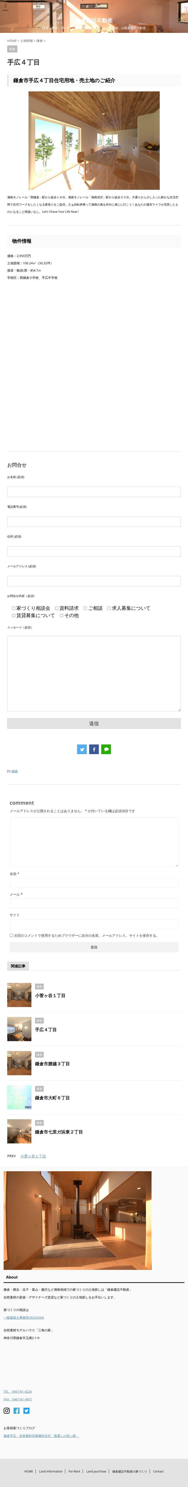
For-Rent (74, 1471)
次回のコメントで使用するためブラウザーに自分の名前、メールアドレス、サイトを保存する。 (86, 935)
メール (16, 894)
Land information (51, 1471)
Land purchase (96, 1471)
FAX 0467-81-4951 (18, 1399)
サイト (15, 915)
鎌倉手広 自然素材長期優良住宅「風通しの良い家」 (41, 1436)
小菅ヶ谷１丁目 (50, 995)
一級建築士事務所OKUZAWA (24, 1317)
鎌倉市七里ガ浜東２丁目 (59, 1132)
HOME (28, 1471)
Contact (158, 1471)
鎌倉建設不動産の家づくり (129, 1471)
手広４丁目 (46, 1029)
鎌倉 (15, 771)
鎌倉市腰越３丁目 (52, 1064)
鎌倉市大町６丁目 (52, 1098)
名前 (14, 873)
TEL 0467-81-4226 (18, 1391)
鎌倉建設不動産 (94, 20)
